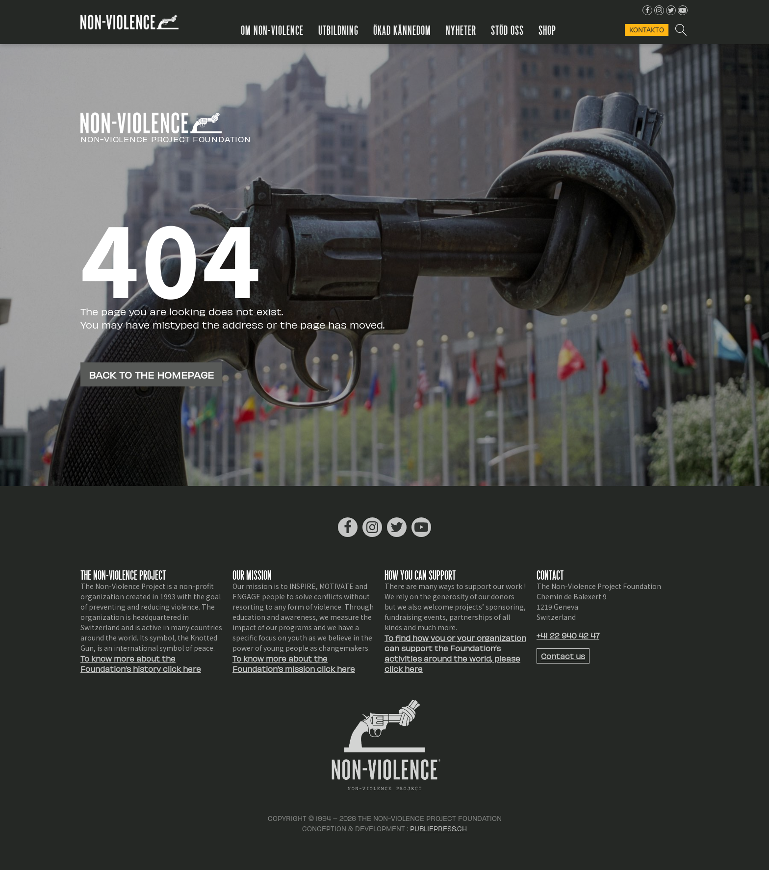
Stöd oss (510, 29)
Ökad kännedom (406, 29)
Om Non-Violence (275, 29)
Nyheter (464, 29)
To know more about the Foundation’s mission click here (293, 663)
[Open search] (680, 30)
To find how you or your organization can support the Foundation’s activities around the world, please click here (455, 653)
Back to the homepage (151, 374)
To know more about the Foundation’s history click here (140, 663)
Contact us (563, 656)
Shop (551, 29)
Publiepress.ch (438, 828)
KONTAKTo (646, 30)
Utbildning (342, 29)
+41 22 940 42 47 (568, 635)
